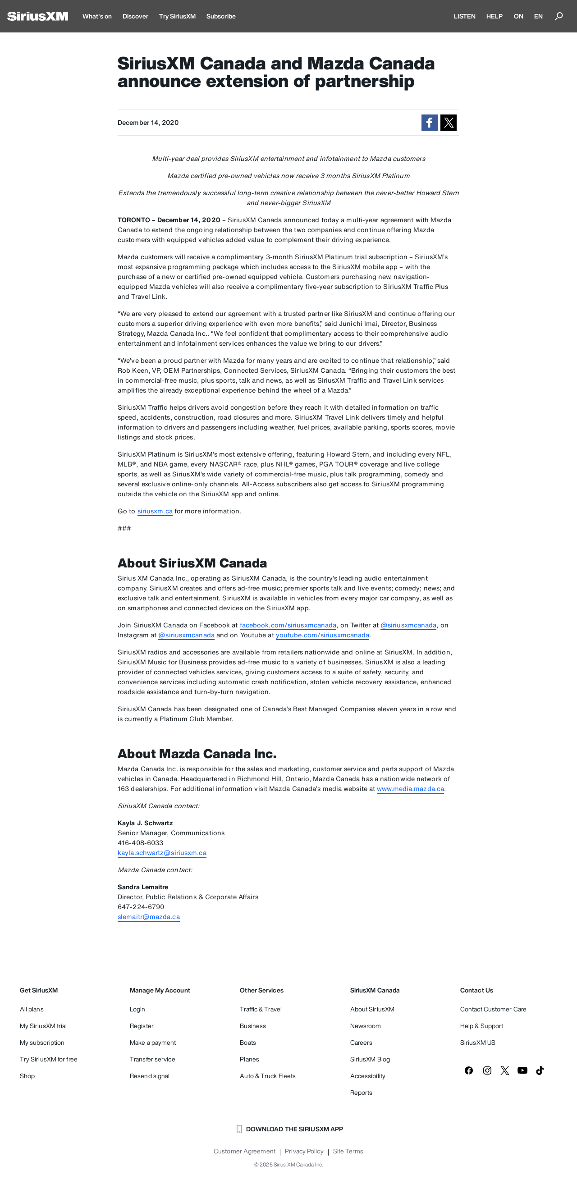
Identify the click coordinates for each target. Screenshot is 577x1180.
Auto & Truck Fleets (268, 1075)
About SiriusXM (372, 1009)
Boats (248, 1042)
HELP (494, 16)
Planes (249, 1059)
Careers (361, 1042)
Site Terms (348, 1151)
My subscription (42, 1042)
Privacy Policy (304, 1151)
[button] (429, 122)
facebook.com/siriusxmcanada (288, 625)
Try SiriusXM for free (49, 1059)
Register (142, 1025)
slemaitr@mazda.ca (149, 916)
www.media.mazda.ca (410, 788)
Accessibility (367, 1075)
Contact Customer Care (493, 1009)
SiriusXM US (477, 1042)
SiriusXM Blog (370, 1059)
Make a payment (153, 1042)
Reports (361, 1092)
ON (518, 16)
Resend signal (149, 1075)
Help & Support (481, 1025)
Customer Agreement (244, 1151)
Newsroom (365, 1025)
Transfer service (152, 1059)
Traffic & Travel (261, 1009)
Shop (27, 1075)
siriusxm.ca (155, 511)
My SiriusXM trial (43, 1025)
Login (138, 1009)
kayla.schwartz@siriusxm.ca (162, 852)
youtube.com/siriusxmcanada (323, 635)
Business (253, 1025)
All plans (32, 1009)
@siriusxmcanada (408, 625)
